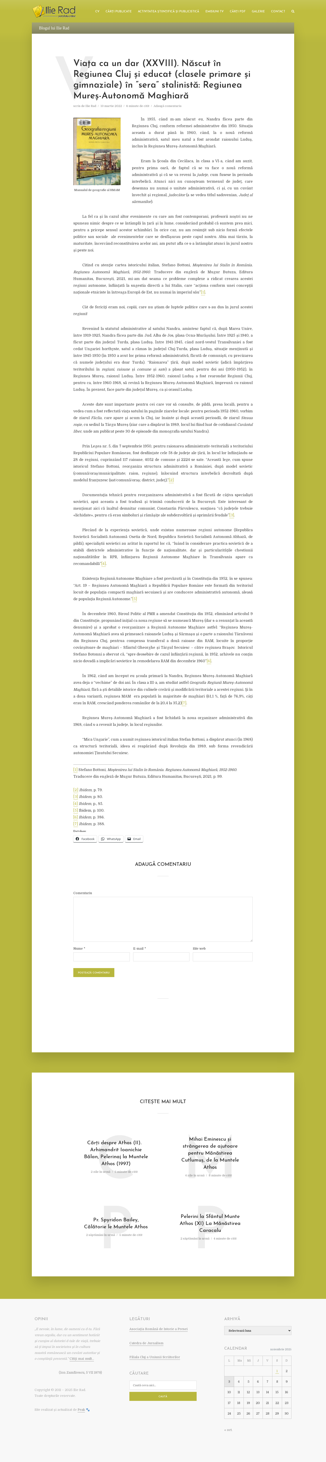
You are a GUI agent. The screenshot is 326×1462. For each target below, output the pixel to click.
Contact (278, 11)
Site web (199, 948)
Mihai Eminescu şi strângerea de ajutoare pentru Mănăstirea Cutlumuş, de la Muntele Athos (210, 1153)
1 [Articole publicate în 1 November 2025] (277, 1371)
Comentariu (82, 893)
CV (97, 11)
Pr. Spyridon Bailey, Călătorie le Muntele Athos (116, 1224)
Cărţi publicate (119, 11)
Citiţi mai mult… (82, 1358)
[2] (171, 480)
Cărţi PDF (238, 11)
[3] (231, 515)
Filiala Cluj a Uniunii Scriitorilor (154, 1357)
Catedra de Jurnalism (146, 1343)
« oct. (228, 1430)
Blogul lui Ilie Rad (54, 28)
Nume (79, 948)
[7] (184, 703)
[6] (209, 661)
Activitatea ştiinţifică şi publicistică (168, 11)
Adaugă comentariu (167, 106)
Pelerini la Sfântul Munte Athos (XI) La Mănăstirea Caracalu (210, 1223)
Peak (81, 1409)
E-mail (139, 948)
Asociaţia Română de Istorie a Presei (158, 1329)
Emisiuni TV (214, 11)
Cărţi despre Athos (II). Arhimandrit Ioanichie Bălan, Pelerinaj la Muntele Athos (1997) (116, 1153)
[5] (134, 599)
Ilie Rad (90, 106)
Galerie (258, 11)
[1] (203, 292)
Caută (163, 1396)
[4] (103, 564)
